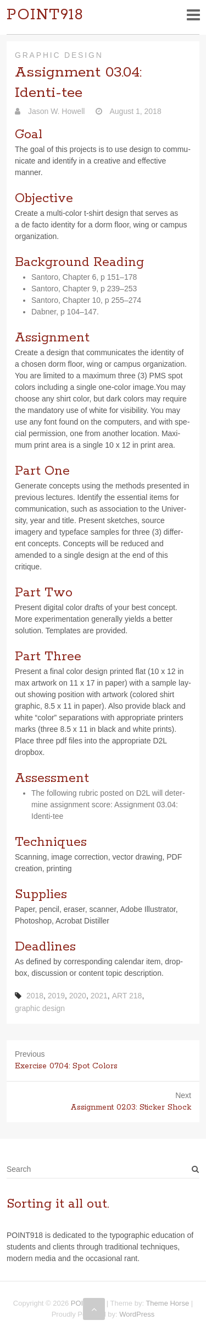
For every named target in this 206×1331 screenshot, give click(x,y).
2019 (56, 995)
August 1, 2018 (134, 111)
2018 (34, 995)
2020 (77, 995)
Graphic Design (59, 55)
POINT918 (45, 15)
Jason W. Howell (55, 111)
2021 (99, 995)
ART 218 (127, 995)
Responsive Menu (193, 14)
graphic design (40, 1008)
